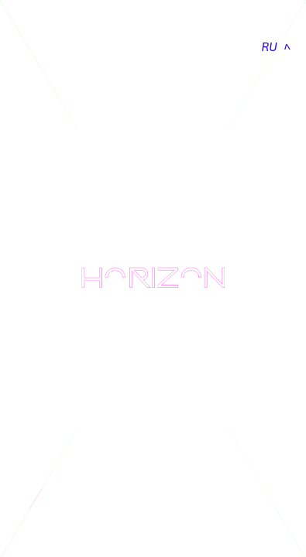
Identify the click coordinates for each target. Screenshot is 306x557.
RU (269, 46)
